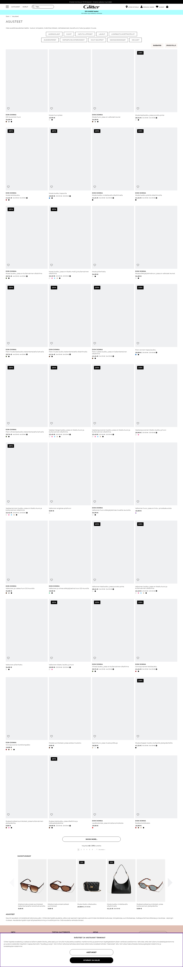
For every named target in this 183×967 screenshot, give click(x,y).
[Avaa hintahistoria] (156, 118)
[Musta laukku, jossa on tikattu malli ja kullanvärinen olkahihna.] (70, 243)
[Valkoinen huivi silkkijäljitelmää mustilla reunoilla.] (113, 479)
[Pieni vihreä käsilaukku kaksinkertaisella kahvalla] (27, 401)
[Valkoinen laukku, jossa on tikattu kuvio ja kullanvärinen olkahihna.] (156, 558)
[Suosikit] (161, 7)
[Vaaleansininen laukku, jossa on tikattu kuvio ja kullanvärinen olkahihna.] (27, 479)
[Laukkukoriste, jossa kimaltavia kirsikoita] (113, 792)
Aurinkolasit (54, 34)
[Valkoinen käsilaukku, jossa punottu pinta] (113, 558)
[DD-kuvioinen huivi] (27, 86)
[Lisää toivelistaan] (8, 108)
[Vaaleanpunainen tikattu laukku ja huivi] (156, 401)
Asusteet (15, 16)
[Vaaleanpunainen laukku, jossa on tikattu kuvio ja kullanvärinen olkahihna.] (113, 401)
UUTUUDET (15, 7)
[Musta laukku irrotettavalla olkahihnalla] (113, 164)
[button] (148, 7)
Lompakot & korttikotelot (123, 34)
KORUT (25, 7)
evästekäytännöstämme (13, 946)
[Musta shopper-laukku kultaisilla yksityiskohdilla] (156, 714)
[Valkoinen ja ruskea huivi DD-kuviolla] (27, 558)
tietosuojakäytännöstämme (148, 944)
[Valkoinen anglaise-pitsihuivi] (70, 479)
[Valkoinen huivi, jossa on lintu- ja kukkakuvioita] (156, 479)
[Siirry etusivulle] (91, 7)
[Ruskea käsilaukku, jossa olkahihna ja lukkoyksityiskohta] (70, 792)
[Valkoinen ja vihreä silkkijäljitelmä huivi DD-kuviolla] (70, 558)
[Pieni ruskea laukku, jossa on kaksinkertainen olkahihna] (113, 322)
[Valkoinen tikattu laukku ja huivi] (70, 636)
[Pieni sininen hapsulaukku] (156, 322)
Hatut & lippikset (85, 34)
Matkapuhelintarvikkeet (73, 40)
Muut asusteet (97, 40)
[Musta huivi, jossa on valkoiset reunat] (113, 86)
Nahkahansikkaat (118, 40)
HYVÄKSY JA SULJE (91, 960)
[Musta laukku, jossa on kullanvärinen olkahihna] (27, 243)
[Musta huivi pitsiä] (70, 86)
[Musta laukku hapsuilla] (70, 164)
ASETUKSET (91, 952)
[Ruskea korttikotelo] (156, 792)
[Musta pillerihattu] (113, 243)
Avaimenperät (50, 40)
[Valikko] (7, 6)
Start (7, 16)
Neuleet (135, 40)
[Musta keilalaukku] (27, 164)
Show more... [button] (91, 839)
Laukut (102, 34)
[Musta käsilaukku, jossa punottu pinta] (156, 86)
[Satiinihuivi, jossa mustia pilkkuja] (113, 714)
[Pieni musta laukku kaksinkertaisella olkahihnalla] (70, 322)
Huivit (69, 34)
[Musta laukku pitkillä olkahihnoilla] (156, 164)
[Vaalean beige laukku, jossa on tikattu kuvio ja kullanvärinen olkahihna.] (70, 401)
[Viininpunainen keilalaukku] (156, 636)
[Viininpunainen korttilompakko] (27, 714)
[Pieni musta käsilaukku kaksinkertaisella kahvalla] (27, 322)
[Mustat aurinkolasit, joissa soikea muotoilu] (70, 714)
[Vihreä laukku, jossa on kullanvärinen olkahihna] (113, 636)
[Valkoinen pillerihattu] (27, 636)
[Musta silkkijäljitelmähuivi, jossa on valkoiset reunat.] (156, 243)
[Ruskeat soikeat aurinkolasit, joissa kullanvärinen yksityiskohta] (27, 792)
